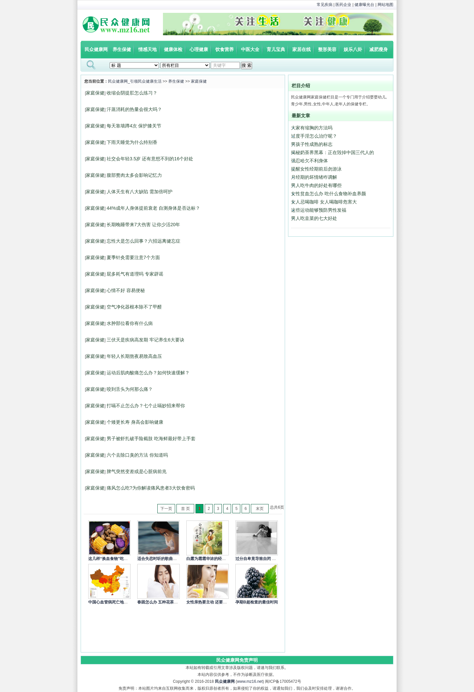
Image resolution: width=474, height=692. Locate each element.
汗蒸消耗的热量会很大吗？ (134, 109)
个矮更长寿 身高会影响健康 (135, 422)
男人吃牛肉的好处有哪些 (316, 185)
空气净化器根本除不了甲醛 (134, 306)
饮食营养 (224, 49)
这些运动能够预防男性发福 (318, 210)
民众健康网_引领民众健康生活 (135, 81)
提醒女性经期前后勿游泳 (316, 169)
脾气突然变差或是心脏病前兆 (137, 471)
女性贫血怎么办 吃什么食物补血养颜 (328, 193)
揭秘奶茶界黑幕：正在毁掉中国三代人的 (332, 152)
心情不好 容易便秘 (126, 290)
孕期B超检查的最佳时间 (256, 602)
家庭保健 (199, 81)
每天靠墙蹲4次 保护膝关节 (134, 125)
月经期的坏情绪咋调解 (314, 177)
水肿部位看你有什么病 (130, 323)
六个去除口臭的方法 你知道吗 (137, 455)
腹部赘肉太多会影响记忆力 (134, 175)
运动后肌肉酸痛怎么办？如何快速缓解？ (148, 372)
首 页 (185, 508)
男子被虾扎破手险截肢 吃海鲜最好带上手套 (151, 438)
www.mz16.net (250, 681)
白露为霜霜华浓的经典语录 (210, 558)
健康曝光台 (364, 4)
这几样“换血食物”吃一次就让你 (116, 558)
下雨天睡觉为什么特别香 (132, 142)
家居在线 (301, 49)
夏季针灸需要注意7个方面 (133, 257)
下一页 (166, 508)
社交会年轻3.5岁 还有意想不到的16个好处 (150, 158)
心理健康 (199, 49)
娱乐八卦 (353, 49)
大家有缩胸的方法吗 (311, 127)
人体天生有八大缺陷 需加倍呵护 (139, 191)
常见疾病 (324, 4)
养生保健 (122, 49)
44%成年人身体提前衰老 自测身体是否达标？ (153, 208)
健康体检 (173, 49)
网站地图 (385, 4)
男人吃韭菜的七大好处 (314, 218)
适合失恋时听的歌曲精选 (159, 558)
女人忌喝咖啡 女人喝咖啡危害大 (324, 201)
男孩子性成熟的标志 (311, 144)
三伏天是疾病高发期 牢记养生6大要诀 (145, 339)
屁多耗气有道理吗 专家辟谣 (135, 274)
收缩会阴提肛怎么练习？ (132, 92)
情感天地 (147, 49)
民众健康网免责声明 (237, 660)
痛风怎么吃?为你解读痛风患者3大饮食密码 (151, 488)
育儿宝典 (276, 49)
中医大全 (250, 49)
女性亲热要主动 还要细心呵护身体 (216, 602)
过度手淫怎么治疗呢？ (314, 136)
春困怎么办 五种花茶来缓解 (161, 602)
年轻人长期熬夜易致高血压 (134, 356)
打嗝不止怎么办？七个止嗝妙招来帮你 (146, 405)
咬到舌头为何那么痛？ (130, 389)
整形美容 (327, 49)
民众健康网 (96, 49)
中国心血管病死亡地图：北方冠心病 (119, 602)
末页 (260, 508)
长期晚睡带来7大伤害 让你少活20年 (143, 224)
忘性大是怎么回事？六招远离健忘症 (143, 241)
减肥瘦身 (378, 49)
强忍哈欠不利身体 (309, 160)
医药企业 (343, 4)
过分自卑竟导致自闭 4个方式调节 (264, 558)
